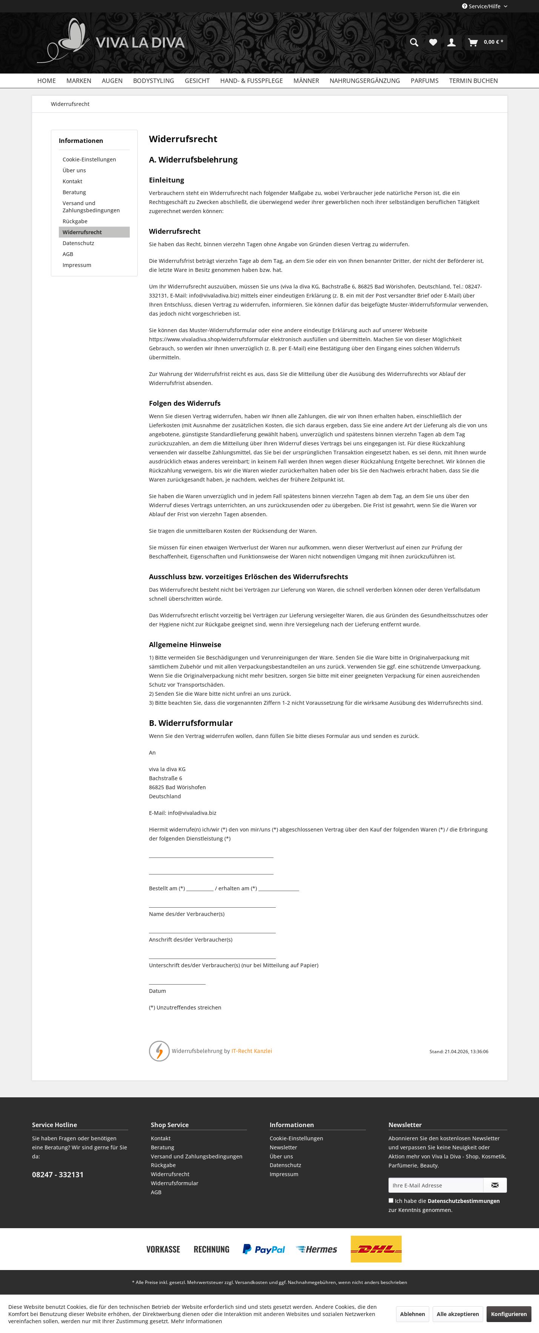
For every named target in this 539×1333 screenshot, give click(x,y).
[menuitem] (414, 42)
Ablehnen (412, 1314)
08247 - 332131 (58, 1175)
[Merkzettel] (433, 42)
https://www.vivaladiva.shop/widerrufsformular (209, 339)
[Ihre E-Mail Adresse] (436, 1185)
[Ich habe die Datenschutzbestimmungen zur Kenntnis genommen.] (391, 1200)
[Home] (46, 81)
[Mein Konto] (453, 42)
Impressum (77, 264)
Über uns (74, 170)
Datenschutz (78, 243)
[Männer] (306, 81)
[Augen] (112, 81)
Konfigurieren (509, 1314)
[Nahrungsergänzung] (364, 81)
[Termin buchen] (473, 81)
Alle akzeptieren (458, 1314)
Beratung (74, 192)
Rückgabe (75, 221)
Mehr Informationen (196, 1321)
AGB (68, 254)
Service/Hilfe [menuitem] (482, 6)
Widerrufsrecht (82, 232)
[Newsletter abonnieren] (495, 1185)
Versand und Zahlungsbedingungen (91, 206)
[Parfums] (424, 81)
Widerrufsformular (174, 1183)
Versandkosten (251, 1282)
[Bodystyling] (154, 81)
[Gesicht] (197, 81)
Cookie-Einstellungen (89, 159)
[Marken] (79, 81)
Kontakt (72, 181)
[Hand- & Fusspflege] (251, 81)
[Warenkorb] (486, 42)
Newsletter (283, 1147)
